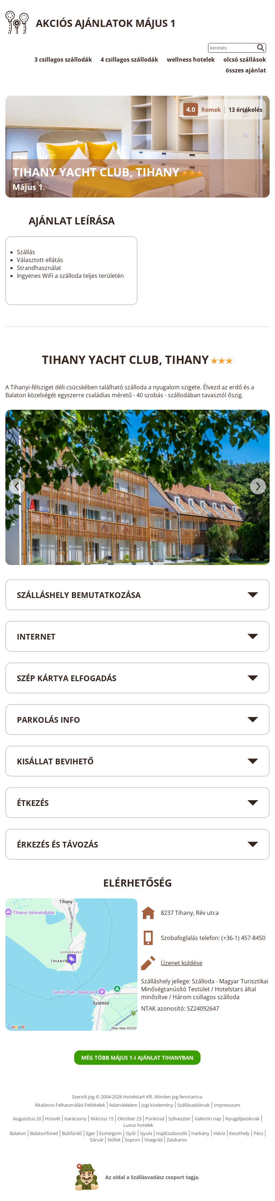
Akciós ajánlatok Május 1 (106, 23)
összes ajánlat (246, 70)
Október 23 (129, 1118)
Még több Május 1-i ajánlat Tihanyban (137, 1057)
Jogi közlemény (157, 1105)
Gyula (146, 1133)
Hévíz (219, 1133)
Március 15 (102, 1118)
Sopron (132, 1139)
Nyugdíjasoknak (242, 1118)
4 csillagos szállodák (129, 59)
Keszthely (239, 1133)
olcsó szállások (244, 59)
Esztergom (110, 1133)
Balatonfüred (44, 1133)
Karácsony (75, 1118)
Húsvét (53, 1118)
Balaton (18, 1133)
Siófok (114, 1139)
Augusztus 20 (27, 1118)
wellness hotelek (191, 59)
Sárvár (96, 1139)
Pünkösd (154, 1118)
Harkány (200, 1133)
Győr (131, 1133)
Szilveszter (179, 1118)
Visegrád (153, 1139)
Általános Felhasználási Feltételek (70, 1105)
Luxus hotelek (138, 1125)
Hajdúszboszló (171, 1133)
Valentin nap (207, 1118)
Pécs (258, 1133)
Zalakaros (177, 1139)
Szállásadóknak (193, 1105)
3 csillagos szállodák (63, 59)
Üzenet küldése (181, 963)
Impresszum (227, 1105)
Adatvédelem (123, 1105)
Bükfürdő (72, 1133)
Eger (90, 1133)
